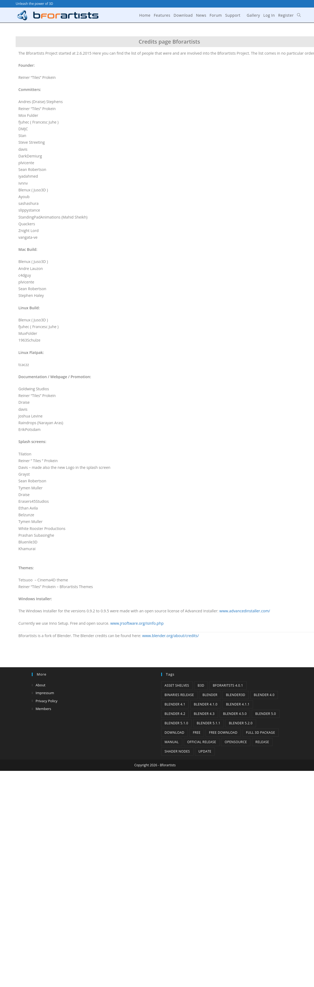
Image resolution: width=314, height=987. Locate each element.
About (41, 685)
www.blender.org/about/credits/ (170, 635)
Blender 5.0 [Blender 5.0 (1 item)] (265, 713)
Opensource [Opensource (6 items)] (236, 742)
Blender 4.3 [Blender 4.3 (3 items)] (204, 713)
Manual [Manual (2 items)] (172, 742)
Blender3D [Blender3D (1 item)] (235, 695)
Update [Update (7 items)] (204, 751)
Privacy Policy (46, 700)
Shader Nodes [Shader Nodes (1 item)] (177, 751)
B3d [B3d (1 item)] (201, 685)
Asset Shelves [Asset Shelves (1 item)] (177, 685)
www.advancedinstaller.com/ (244, 610)
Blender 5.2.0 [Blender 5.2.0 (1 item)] (241, 723)
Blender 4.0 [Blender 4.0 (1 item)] (264, 695)
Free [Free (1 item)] (197, 732)
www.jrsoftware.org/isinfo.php (137, 623)
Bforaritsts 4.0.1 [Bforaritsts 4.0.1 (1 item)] (228, 685)
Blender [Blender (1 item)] (209, 695)
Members (43, 708)
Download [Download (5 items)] (174, 732)
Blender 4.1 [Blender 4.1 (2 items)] (175, 704)
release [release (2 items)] (262, 742)
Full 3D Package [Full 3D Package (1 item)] (260, 732)
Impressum (45, 692)
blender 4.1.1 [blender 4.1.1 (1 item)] (238, 704)
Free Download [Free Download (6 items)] (223, 732)
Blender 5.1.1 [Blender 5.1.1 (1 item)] (208, 723)
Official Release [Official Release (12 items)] (201, 742)
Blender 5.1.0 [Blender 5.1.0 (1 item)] (176, 723)
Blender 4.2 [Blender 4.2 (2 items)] (175, 713)
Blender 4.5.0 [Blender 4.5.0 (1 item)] (235, 713)
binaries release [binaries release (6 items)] (179, 695)
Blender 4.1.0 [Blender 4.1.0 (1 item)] (206, 704)
